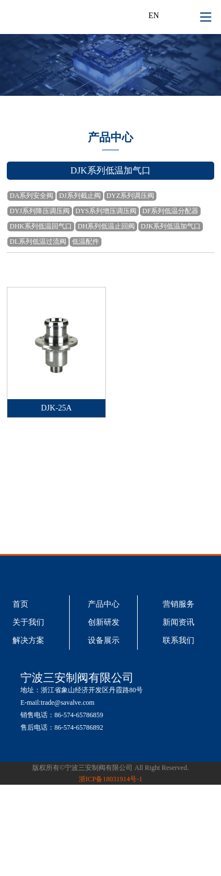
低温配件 (85, 242)
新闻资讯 (178, 622)
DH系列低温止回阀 (106, 226)
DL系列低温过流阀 (38, 242)
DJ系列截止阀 (79, 196)
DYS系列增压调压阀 (106, 211)
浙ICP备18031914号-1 (111, 779)
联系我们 (178, 640)
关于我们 (28, 622)
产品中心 (104, 604)
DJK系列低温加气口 (171, 226)
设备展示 (104, 640)
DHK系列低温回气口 (41, 226)
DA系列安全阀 (31, 196)
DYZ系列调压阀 (131, 196)
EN (153, 15)
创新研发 (104, 622)
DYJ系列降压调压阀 (40, 211)
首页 (20, 604)
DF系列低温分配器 (170, 211)
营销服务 (178, 604)
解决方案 (28, 640)
